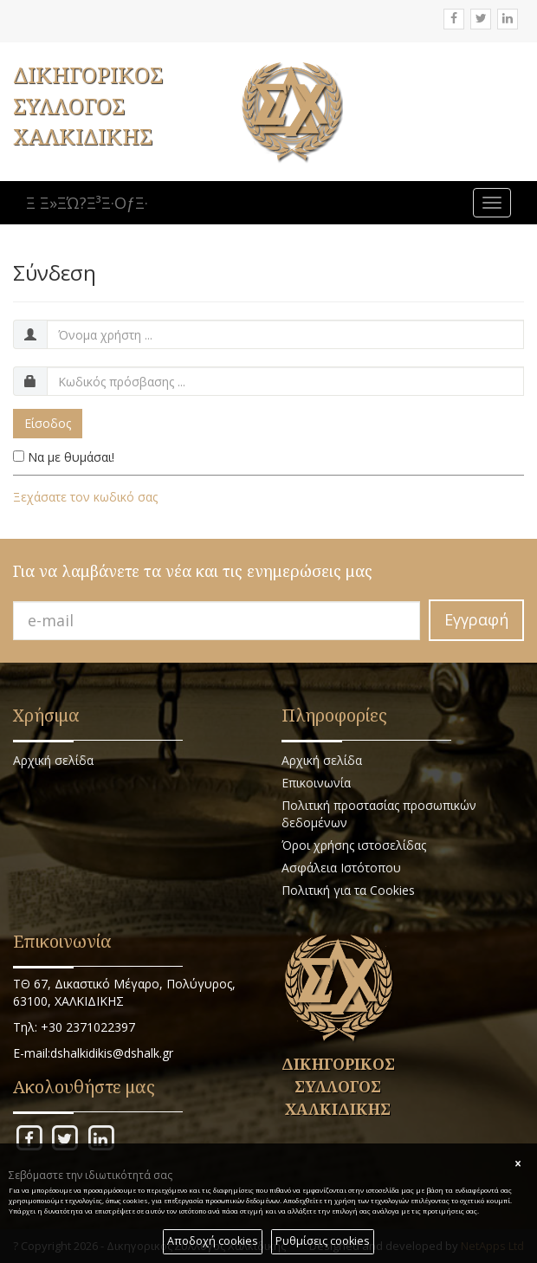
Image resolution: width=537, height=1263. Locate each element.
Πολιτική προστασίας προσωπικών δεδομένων (378, 814)
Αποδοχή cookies (212, 1241)
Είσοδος (47, 423)
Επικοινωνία (316, 782)
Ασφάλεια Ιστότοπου (341, 867)
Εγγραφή (476, 619)
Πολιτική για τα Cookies (348, 890)
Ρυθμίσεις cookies (322, 1241)
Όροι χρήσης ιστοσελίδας (353, 845)
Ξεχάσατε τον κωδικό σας (85, 497)
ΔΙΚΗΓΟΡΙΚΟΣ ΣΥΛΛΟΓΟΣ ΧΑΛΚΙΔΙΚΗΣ (88, 105)
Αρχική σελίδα (53, 760)
